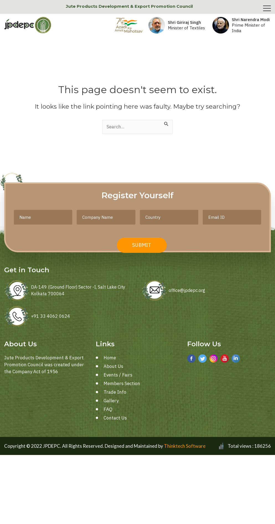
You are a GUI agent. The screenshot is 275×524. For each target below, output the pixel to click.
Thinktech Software (184, 446)
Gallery (111, 401)
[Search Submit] (166, 123)
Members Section (122, 383)
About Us (113, 366)
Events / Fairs (118, 375)
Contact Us (115, 418)
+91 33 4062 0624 (50, 316)
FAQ (108, 409)
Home (110, 358)
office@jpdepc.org (187, 290)
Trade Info (115, 392)
